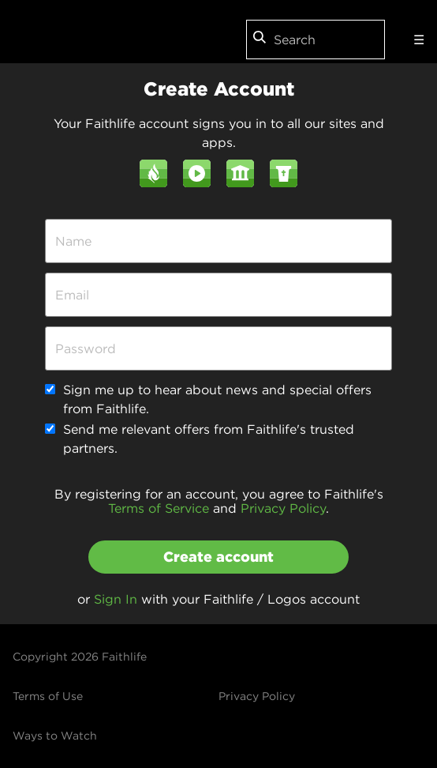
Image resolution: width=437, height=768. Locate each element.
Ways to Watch (55, 735)
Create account (218, 557)
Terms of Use (48, 696)
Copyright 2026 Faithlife (80, 656)
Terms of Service (158, 508)
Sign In (115, 599)
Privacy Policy (283, 508)
